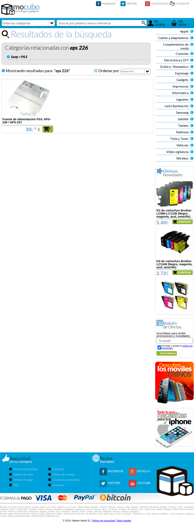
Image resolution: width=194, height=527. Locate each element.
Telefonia (181, 132)
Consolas (182, 53)
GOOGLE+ (144, 471)
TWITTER (132, 3)
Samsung (182, 112)
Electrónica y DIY (176, 60)
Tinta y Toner (179, 138)
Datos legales (123, 520)
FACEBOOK (109, 3)
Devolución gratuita (25, 469)
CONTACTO (182, 3)
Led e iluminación (176, 106)
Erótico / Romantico (174, 67)
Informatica (180, 93)
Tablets (183, 125)
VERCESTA (182, 23)
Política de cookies (63, 474)
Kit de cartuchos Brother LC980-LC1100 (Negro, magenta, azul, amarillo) (174, 213)
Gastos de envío (23, 474)
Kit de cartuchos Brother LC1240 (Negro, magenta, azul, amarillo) (174, 264)
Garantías (58, 469)
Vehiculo (182, 145)
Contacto (58, 485)
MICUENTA (160, 23)
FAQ (16, 485)
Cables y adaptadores (173, 38)
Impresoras (180, 86)
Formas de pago (23, 479)
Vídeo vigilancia (177, 152)
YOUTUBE (144, 483)
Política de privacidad (103, 520)
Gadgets (182, 80)
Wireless (182, 158)
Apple (184, 31)
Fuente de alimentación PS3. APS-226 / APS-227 (26, 121)
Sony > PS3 (19, 57)
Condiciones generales (66, 479)
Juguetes (182, 99)
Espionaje (181, 73)
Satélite (183, 119)
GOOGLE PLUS (159, 3)
